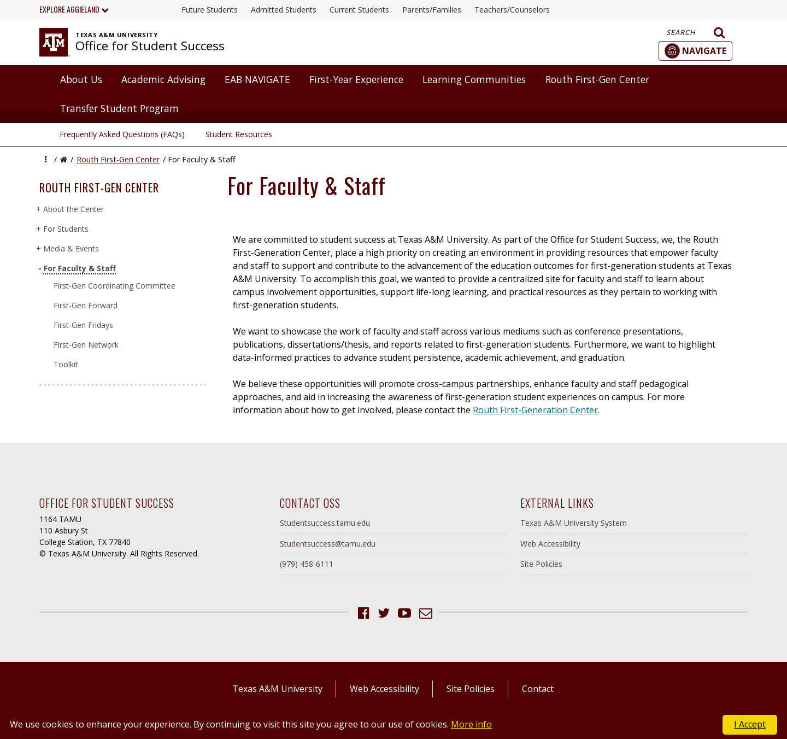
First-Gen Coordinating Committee (114, 285)
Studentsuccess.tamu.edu (325, 523)
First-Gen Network (86, 344)
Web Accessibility (550, 543)
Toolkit (66, 364)
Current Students (359, 9)
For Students (66, 229)
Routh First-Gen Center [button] (597, 79)
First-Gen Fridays (83, 325)
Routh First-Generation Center (535, 410)
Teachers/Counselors (512, 9)
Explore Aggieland (74, 9)
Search (695, 33)
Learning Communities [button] (474, 79)
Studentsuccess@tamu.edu (327, 543)
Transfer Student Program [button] (119, 108)
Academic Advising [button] (163, 79)
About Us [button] (81, 79)
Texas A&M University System (573, 523)
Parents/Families (431, 9)
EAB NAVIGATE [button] (257, 79)
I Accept (750, 724)
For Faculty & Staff (79, 268)
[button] (695, 51)
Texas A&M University (277, 689)
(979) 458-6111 (306, 564)
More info (471, 724)
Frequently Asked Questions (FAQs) (122, 134)
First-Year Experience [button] (356, 79)
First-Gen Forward (86, 305)
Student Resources (238, 134)
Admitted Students (283, 9)
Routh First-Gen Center (118, 159)
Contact (538, 689)
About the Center (73, 209)
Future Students (209, 9)
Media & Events (71, 248)
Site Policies (541, 564)
